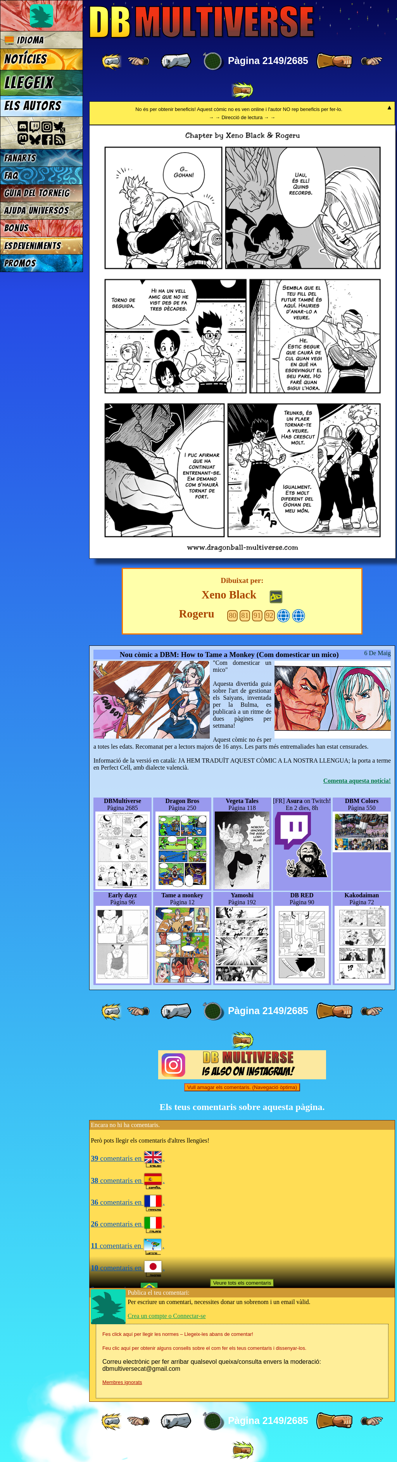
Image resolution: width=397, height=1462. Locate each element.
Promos (20, 263)
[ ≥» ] (371, 61)
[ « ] (176, 61)
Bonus (16, 228)
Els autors (32, 106)
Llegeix (28, 83)
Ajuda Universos (36, 210)
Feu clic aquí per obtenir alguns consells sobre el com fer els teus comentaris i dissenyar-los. (204, 1348)
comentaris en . (128, 1158)
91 (257, 615)
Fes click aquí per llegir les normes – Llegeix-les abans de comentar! (177, 1334)
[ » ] (334, 61)
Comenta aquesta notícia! (357, 780)
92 (269, 615)
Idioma (24, 40)
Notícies (25, 59)
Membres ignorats (122, 1382)
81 (245, 615)
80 (232, 615)
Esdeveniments (32, 246)
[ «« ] (112, 61)
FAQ (11, 175)
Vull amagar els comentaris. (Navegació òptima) (242, 1087)
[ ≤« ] (138, 61)
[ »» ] (242, 90)
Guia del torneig (37, 193)
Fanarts (20, 158)
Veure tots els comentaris (242, 1283)
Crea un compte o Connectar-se (166, 1316)
